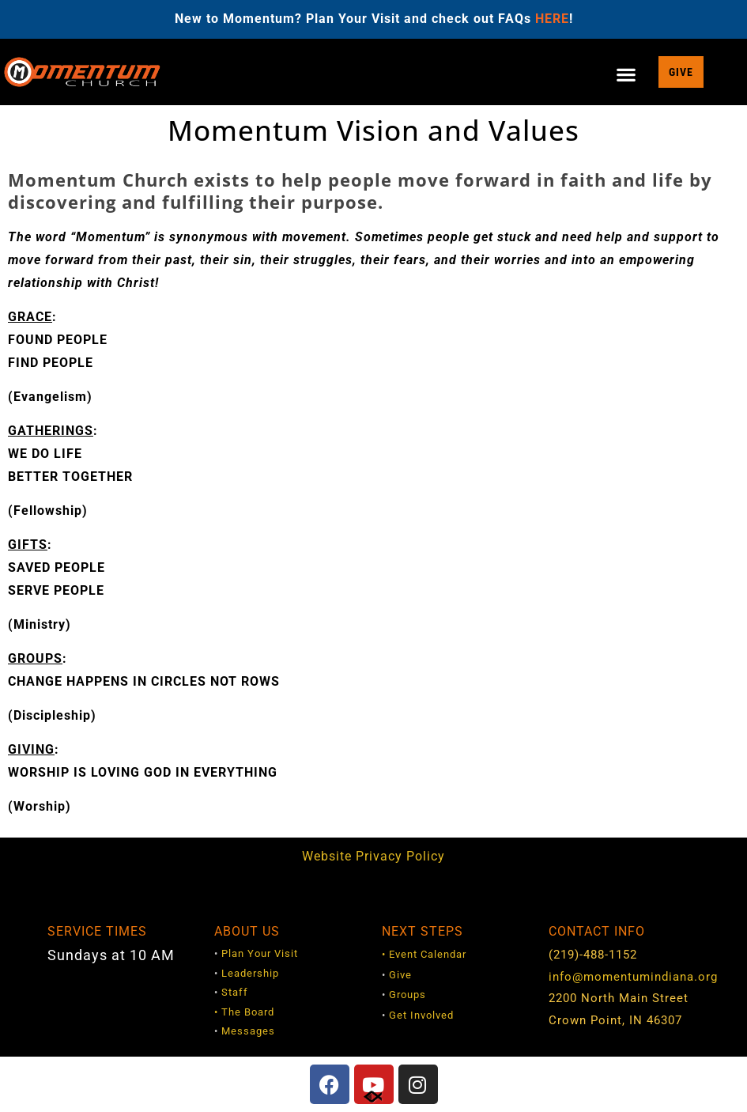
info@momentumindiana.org (633, 977)
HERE (552, 18)
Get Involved (421, 1015)
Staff (234, 992)
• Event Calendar (424, 954)
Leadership (250, 973)
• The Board (244, 1012)
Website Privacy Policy (373, 856)
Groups (407, 994)
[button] (627, 74)
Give (400, 975)
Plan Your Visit (259, 953)
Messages (248, 1031)
